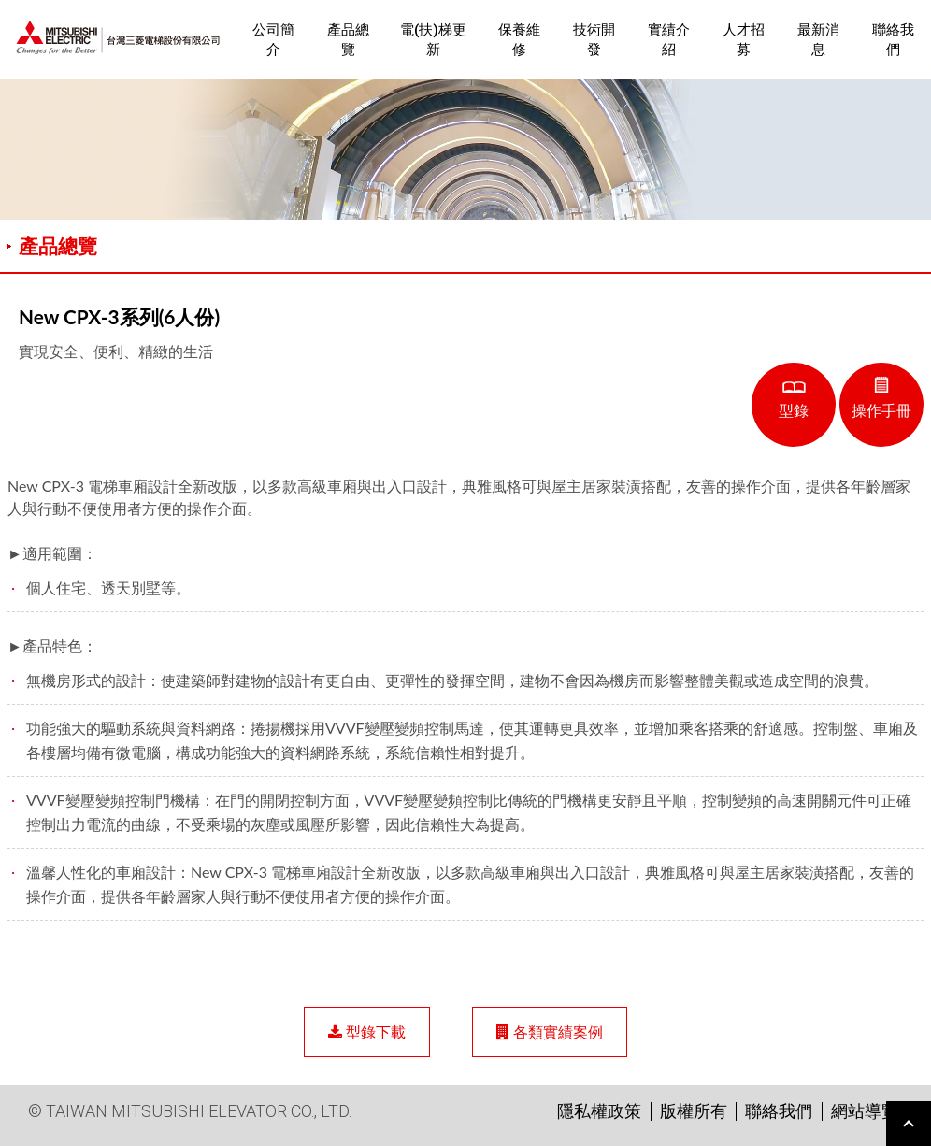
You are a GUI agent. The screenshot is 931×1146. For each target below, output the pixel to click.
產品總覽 (348, 39)
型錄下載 (367, 1031)
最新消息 (818, 39)
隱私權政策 (599, 1111)
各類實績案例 (549, 1031)
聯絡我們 (893, 39)
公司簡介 (273, 39)
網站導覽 (864, 1111)
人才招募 (744, 39)
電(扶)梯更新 (433, 39)
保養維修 (519, 39)
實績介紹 (669, 39)
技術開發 (594, 39)
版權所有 (693, 1111)
